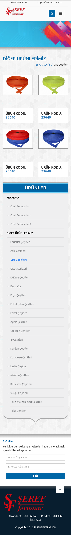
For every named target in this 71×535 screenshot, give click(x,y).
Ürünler (45, 516)
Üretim (57, 516)
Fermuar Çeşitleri (20, 241)
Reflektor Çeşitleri (21, 384)
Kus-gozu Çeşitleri (21, 357)
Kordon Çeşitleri (19, 348)
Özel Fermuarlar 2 (21, 224)
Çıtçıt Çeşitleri (18, 268)
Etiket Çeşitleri (18, 313)
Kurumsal (30, 516)
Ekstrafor (15, 286)
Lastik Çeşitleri (18, 366)
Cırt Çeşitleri (18, 259)
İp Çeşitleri (16, 339)
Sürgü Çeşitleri (19, 393)
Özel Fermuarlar (20, 206)
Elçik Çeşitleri (18, 295)
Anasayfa (43, 64)
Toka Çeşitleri (18, 410)
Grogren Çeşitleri (20, 330)
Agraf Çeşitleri (18, 321)
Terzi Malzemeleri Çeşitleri (26, 401)
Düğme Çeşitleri (19, 277)
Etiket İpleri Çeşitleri (22, 304)
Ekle (35, 475)
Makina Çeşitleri (19, 375)
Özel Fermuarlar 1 (21, 215)
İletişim (35, 519)
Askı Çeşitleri (18, 250)
